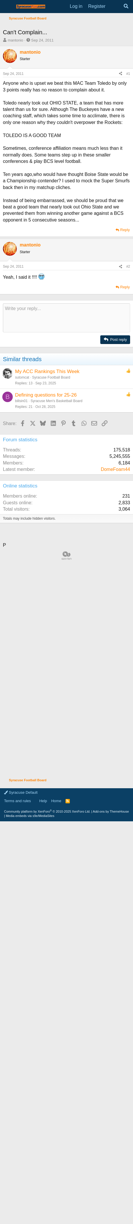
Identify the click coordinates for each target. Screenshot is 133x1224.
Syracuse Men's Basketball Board (56, 534)
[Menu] (8, 6)
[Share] (120, 207)
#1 (128, 207)
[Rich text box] (66, 451)
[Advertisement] (66, 92)
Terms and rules (17, 1200)
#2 (128, 400)
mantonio (15, 173)
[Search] (126, 6)
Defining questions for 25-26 (46, 528)
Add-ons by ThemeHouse (111, 1211)
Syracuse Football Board (51, 511)
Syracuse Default (21, 1192)
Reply (125, 363)
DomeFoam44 (115, 602)
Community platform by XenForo (47, 1211)
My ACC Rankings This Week (47, 504)
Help (43, 1200)
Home (56, 1200)
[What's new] (114, 6)
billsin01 (21, 534)
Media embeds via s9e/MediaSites (30, 1215)
